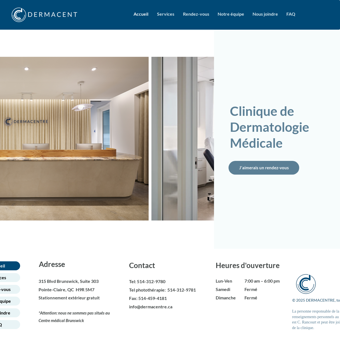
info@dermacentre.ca (150, 306)
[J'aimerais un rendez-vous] (264, 168)
